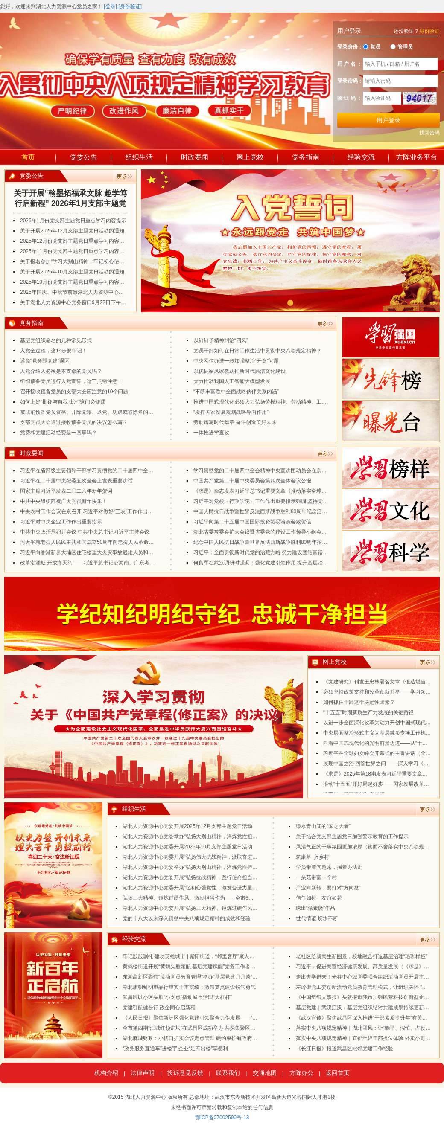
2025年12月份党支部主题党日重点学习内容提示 (74, 241)
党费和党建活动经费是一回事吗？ (58, 433)
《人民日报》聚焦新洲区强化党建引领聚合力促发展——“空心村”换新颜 (204, 1018)
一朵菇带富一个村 (316, 877)
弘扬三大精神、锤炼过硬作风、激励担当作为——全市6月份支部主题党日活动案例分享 (221, 898)
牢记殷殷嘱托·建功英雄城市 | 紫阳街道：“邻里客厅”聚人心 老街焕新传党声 (207, 956)
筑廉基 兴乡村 (312, 857)
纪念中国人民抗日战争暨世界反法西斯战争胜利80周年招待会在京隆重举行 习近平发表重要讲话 (302, 542)
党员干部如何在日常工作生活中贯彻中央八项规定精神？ (257, 351)
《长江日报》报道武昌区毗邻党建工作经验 (344, 1048)
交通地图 (265, 1072)
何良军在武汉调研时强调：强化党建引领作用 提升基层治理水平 (265, 563)
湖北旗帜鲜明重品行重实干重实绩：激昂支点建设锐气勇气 (189, 987)
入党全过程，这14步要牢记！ (53, 351)
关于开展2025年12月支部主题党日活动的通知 (72, 231)
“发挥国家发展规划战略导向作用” (231, 412)
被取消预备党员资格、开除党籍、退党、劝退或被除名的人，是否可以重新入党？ (112, 412)
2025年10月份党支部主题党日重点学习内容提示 (74, 282)
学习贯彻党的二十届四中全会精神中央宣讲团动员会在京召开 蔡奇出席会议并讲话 (286, 470)
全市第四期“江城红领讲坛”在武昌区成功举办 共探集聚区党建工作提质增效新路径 (215, 1028)
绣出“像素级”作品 (315, 908)
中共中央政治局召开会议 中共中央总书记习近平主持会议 (84, 532)
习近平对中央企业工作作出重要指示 (61, 522)
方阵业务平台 (416, 157)
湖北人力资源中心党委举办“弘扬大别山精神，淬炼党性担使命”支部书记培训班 (211, 867)
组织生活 (139, 157)
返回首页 (338, 1072)
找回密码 (429, 133)
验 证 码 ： (349, 98)
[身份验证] (130, 6)
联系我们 (228, 1072)
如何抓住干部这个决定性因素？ (359, 704)
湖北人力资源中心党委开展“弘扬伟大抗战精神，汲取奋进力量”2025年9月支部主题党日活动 (226, 857)
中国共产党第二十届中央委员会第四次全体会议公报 (252, 481)
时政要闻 (194, 157)
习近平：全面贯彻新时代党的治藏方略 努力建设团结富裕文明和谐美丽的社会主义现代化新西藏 (301, 552)
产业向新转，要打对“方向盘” (328, 888)
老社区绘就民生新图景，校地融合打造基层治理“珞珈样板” (361, 956)
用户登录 (388, 120)
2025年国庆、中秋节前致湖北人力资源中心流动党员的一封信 (90, 292)
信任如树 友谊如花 (319, 898)
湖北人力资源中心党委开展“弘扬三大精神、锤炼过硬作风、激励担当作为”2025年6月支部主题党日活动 (239, 908)
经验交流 (361, 157)
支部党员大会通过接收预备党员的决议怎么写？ (74, 422)
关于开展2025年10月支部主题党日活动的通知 (72, 272)
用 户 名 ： (349, 64)
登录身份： (350, 47)
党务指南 (305, 157)
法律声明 (143, 1072)
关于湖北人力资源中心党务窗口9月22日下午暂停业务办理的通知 (93, 302)
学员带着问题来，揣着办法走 (329, 867)
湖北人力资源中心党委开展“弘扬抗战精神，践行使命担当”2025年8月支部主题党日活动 (221, 877)
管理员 (401, 47)
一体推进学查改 (211, 433)
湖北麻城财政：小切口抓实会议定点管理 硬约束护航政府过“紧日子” (199, 1038)
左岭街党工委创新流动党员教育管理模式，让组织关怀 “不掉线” (367, 987)
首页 (28, 157)
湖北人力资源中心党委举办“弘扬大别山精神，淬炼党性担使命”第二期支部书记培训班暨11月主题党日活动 (242, 836)
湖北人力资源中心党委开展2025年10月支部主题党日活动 (187, 847)
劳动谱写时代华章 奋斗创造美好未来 (235, 422)
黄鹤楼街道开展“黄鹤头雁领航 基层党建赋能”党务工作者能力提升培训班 (204, 967)
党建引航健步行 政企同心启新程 (159, 1008)
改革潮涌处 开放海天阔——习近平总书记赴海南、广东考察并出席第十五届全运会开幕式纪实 (125, 563)
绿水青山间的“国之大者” (323, 826)
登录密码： (350, 81)
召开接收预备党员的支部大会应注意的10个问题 (74, 392)
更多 (124, 176)
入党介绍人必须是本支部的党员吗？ (61, 371)
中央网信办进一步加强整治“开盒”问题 (236, 361)
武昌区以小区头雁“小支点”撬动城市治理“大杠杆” (177, 997)
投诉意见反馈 (185, 1072)
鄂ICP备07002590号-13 (222, 1118)
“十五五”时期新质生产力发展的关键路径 (368, 714)
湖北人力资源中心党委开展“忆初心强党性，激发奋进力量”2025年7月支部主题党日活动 (221, 888)
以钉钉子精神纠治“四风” (220, 340)
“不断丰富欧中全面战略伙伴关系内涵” (236, 392)
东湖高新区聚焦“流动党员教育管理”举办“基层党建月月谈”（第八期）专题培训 (210, 977)
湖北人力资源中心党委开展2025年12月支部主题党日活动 (187, 826)
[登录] (110, 6)
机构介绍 (106, 1072)
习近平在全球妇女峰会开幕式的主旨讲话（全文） (379, 755)
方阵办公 (301, 1072)
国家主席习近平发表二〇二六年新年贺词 (66, 491)
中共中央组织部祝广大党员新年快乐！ (63, 501)
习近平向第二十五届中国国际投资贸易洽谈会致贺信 (252, 522)
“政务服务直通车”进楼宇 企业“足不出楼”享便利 (175, 1048)
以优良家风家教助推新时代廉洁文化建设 (239, 371)
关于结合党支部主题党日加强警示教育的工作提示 (352, 836)
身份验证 (429, 31)
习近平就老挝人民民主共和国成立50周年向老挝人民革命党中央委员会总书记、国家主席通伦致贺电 (133, 542)
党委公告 (83, 157)
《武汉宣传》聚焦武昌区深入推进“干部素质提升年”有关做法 (364, 1018)
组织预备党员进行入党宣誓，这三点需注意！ (71, 381)
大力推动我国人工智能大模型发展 (231, 381)
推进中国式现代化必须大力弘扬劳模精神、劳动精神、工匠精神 (265, 402)
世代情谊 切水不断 (317, 918)
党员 (371, 47)
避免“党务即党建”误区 (45, 361)
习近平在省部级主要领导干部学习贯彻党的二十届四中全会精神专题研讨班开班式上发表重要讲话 (130, 470)
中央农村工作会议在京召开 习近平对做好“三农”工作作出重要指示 (94, 511)
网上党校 (250, 157)
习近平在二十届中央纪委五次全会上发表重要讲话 (76, 481)
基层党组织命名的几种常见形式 (56, 340)
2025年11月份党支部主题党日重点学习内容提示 (74, 251)
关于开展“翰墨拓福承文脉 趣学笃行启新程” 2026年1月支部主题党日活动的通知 (70, 199)
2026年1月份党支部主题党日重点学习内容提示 (73, 221)
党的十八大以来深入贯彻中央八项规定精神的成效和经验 (187, 918)
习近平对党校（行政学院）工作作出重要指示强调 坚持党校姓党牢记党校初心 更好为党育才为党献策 (307, 501)
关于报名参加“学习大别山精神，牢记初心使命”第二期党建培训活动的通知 (103, 261)
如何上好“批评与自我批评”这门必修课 (62, 402)
